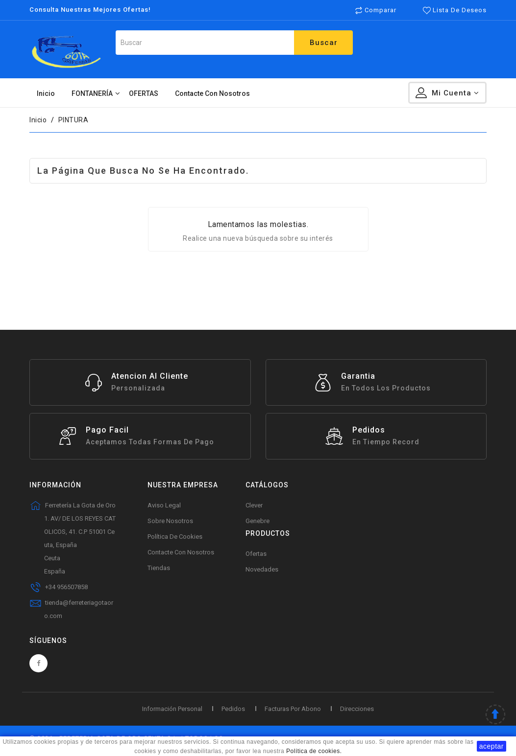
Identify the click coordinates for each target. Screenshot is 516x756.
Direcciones (357, 708)
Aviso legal (164, 505)
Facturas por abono (293, 708)
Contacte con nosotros (180, 552)
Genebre (258, 521)
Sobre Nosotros (170, 521)
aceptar (491, 746)
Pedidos (233, 708)
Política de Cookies (174, 536)
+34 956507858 (66, 587)
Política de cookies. (314, 751)
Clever (254, 505)
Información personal (172, 708)
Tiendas (158, 568)
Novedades (262, 569)
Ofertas (256, 553)
